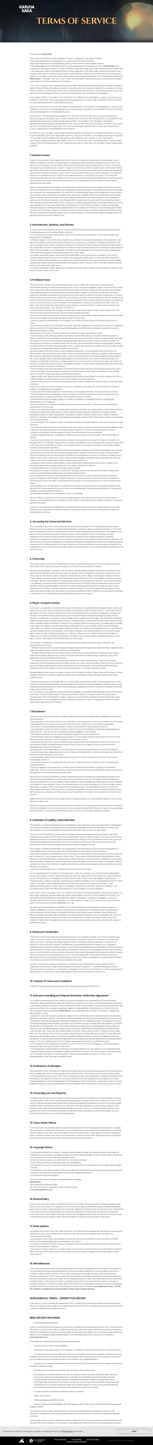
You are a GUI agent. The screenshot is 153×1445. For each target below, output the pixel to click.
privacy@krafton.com (43, 1190)
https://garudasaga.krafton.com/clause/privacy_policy (50, 64)
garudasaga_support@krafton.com (51, 1400)
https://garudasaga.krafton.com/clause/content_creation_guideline (54, 66)
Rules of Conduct (93, 1439)
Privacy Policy (77, 1439)
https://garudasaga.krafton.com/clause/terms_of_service (51, 232)
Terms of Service (60, 1439)
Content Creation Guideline (77, 1442)
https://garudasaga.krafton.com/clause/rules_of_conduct (51, 61)
